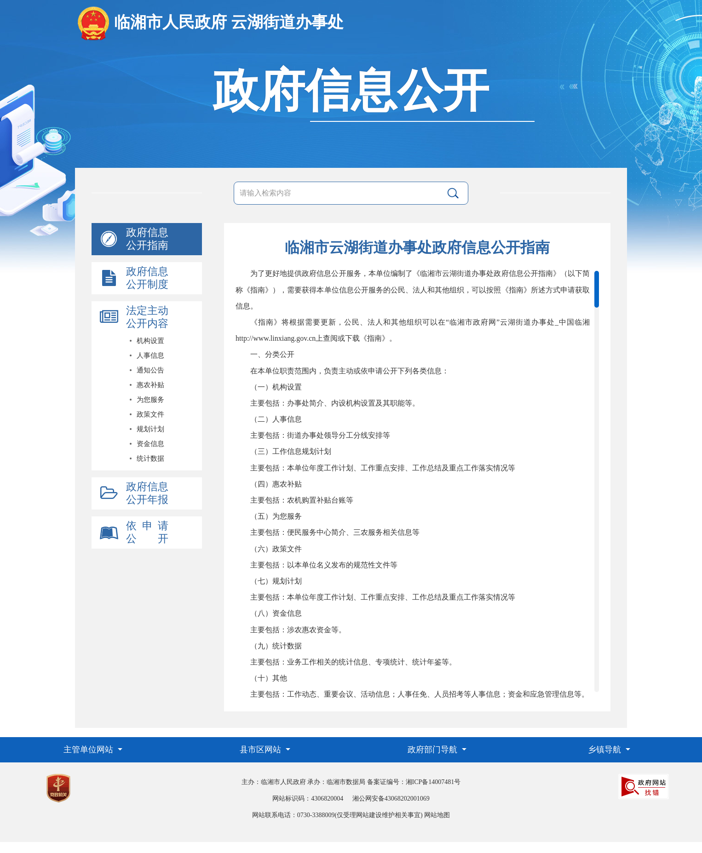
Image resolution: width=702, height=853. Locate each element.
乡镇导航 (605, 749)
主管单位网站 (89, 749)
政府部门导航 (434, 749)
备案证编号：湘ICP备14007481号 (414, 782)
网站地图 (437, 815)
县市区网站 (261, 749)
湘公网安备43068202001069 (391, 798)
